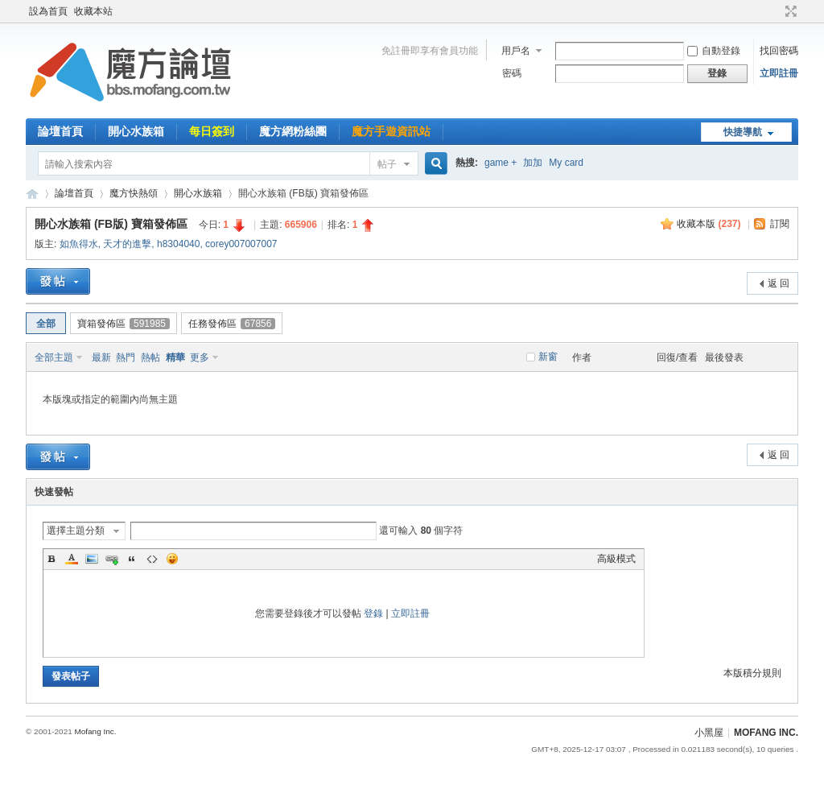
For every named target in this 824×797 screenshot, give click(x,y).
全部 (46, 323)
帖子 (387, 164)
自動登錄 (713, 50)
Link (112, 559)
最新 (101, 357)
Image (92, 559)
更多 (199, 357)
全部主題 (54, 357)
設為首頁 (48, 11)
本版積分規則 (752, 673)
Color (72, 559)
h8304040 (178, 244)
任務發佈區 (231, 323)
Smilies (172, 559)
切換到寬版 (789, 11)
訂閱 (779, 223)
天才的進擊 (127, 244)
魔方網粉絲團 (293, 131)
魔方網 (32, 193)
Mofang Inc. (95, 731)
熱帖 (150, 357)
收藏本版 (708, 223)
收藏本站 (93, 11)
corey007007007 (241, 244)
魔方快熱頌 (133, 193)
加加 (532, 162)
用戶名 (515, 50)
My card (566, 162)
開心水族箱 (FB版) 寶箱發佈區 (111, 223)
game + (500, 162)
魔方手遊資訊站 (391, 131)
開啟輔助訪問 (776, 11)
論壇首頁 (60, 131)
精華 (175, 357)
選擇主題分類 (76, 530)
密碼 (511, 73)
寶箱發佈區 (123, 323)
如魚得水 (79, 244)
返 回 (778, 283)
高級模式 (616, 558)
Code (152, 559)
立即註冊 (779, 73)
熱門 (125, 357)
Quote (132, 559)
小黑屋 (708, 732)
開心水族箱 (136, 131)
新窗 (548, 356)
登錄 (373, 613)
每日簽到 (211, 131)
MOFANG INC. (766, 732)
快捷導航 (742, 132)
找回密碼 (779, 50)
